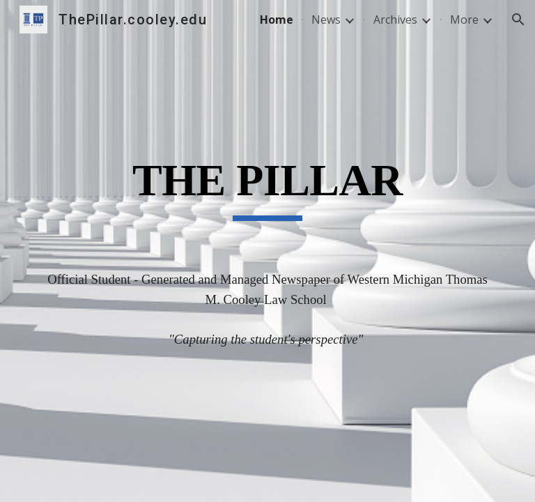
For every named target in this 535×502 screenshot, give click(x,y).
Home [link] (276, 19)
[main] (267, 201)
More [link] (464, 19)
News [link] (326, 19)
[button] (518, 19)
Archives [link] (395, 19)
